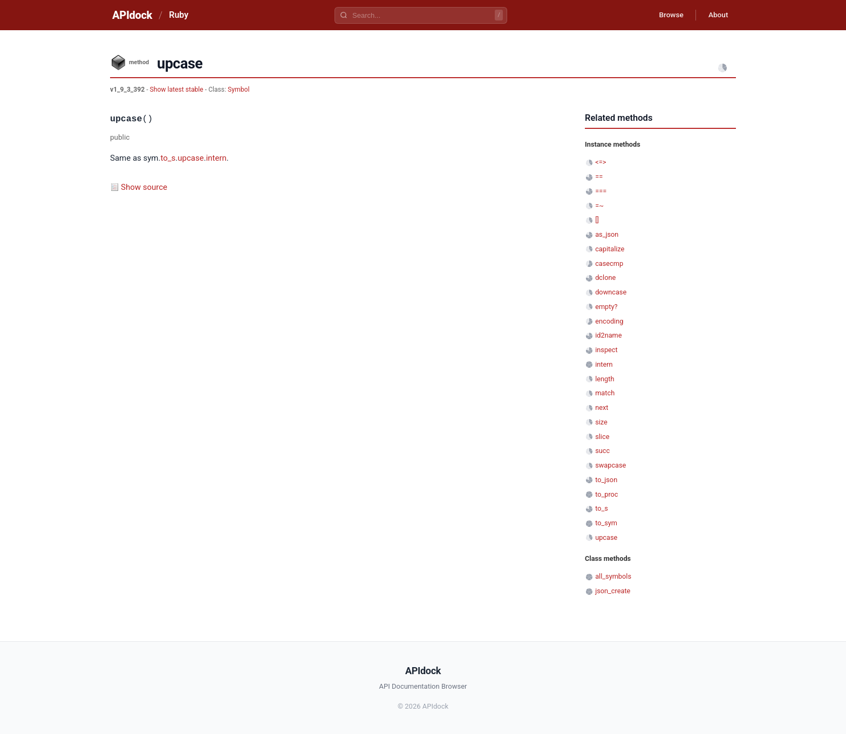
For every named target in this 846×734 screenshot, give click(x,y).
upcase (190, 158)
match (605, 393)
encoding (609, 321)
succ (602, 451)
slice (602, 437)
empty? (606, 307)
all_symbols (613, 576)
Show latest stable (177, 89)
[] (597, 220)
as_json (606, 234)
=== (600, 191)
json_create (612, 591)
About (717, 15)
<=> (600, 162)
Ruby (178, 15)
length (604, 379)
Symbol (238, 89)
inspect (606, 350)
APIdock (132, 15)
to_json (606, 480)
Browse (668, 15)
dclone (605, 277)
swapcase (610, 465)
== (599, 177)
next (601, 407)
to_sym (606, 523)
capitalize (609, 249)
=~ (599, 206)
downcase (610, 292)
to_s (167, 158)
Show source (144, 187)
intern (216, 158)
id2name (608, 335)
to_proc (606, 494)
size (601, 422)
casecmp (609, 263)
